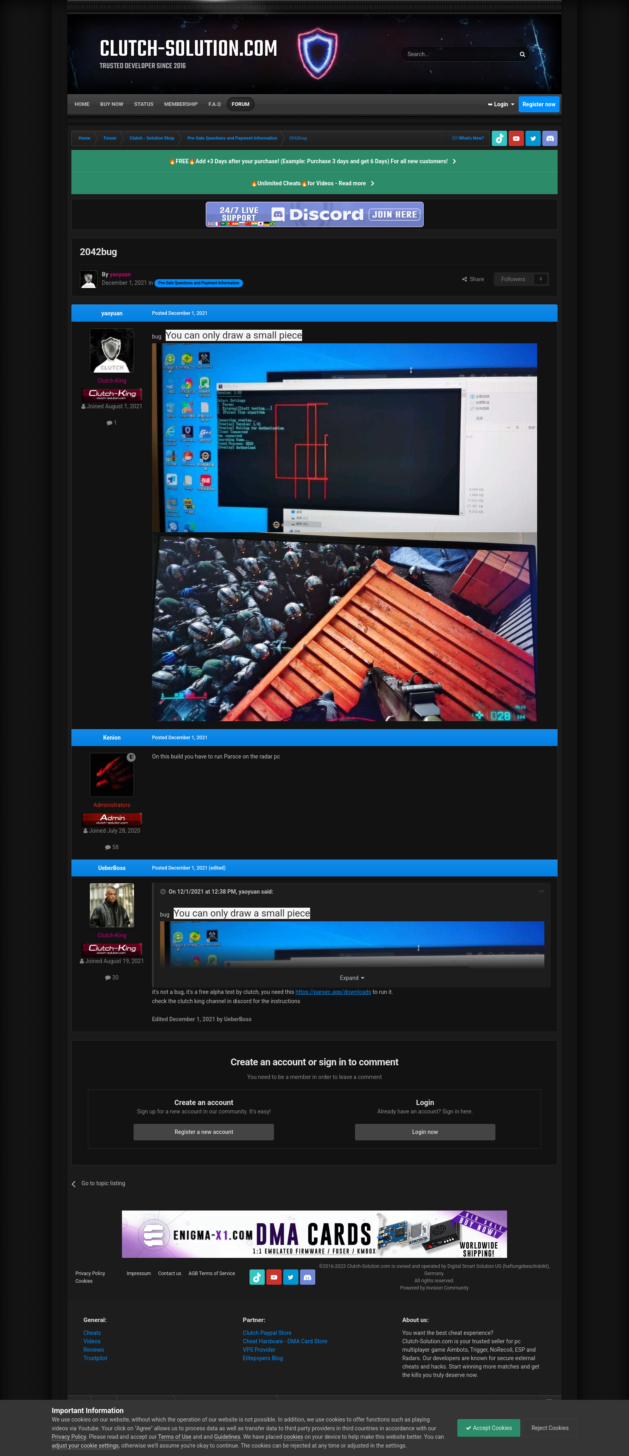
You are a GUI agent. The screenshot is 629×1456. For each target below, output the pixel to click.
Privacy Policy (90, 1273)
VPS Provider (259, 1349)
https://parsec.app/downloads (333, 992)
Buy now (112, 104)
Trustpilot (95, 1358)
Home (82, 104)
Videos (92, 1341)
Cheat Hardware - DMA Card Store (285, 1341)
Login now (425, 1132)
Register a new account (203, 1132)
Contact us (169, 1273)
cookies (293, 1437)
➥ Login (501, 104)
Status (144, 104)
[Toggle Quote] (163, 891)
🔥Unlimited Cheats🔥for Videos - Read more (308, 183)
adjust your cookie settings (85, 1445)
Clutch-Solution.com (368, 1266)
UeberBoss (112, 868)
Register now (539, 104)
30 (111, 977)
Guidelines (227, 1437)
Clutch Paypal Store (267, 1333)
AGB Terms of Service (212, 1273)
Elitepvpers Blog (263, 1358)
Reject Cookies (549, 1428)
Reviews (93, 1349)
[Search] (439, 54)
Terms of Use (174, 1437)
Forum (241, 104)
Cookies (84, 1281)
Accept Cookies (489, 1428)
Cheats (92, 1333)
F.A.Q (215, 104)
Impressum (139, 1273)
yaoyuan (111, 313)
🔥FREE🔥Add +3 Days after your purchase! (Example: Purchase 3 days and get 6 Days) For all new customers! (308, 161)
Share (473, 279)
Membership (180, 104)
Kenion (112, 737)
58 (111, 847)
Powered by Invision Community (434, 1288)
